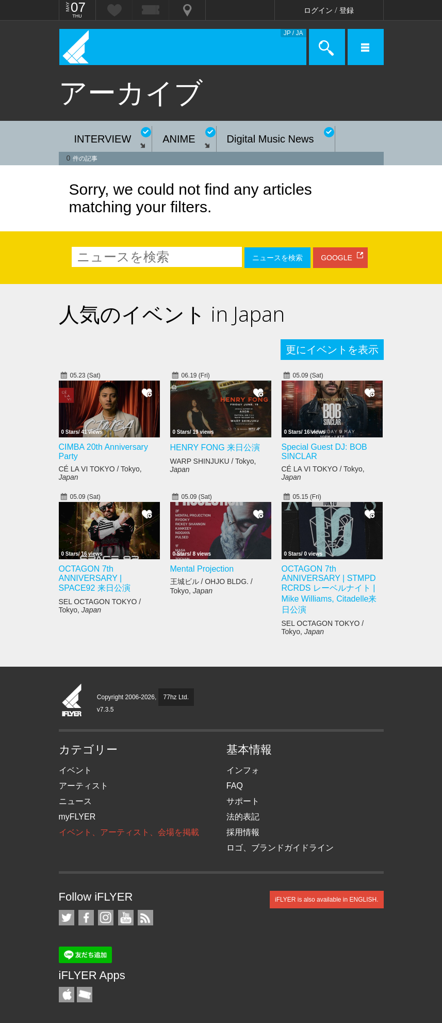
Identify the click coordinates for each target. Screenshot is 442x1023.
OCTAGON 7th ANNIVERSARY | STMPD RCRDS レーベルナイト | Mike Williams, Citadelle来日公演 (329, 589)
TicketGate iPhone (84, 994)
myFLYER (77, 816)
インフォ (242, 770)
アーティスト (83, 785)
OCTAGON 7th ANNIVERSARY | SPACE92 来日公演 (94, 578)
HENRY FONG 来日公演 (215, 447)
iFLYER (72, 701)
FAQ (234, 785)
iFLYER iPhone (66, 994)
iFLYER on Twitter (66, 917)
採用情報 (242, 832)
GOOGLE (336, 258)
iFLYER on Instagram (105, 917)
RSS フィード (145, 917)
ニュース (75, 801)
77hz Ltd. (176, 697)
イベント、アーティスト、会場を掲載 (129, 832)
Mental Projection (202, 568)
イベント (75, 770)
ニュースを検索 (277, 258)
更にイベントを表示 (332, 349)
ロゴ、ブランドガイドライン (280, 847)
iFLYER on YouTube (126, 917)
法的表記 (242, 816)
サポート (242, 801)
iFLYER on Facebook (86, 917)
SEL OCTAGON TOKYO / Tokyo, (100, 605)
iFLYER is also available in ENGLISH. (327, 899)
